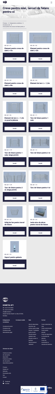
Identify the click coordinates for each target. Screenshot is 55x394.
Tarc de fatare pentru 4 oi (40, 188)
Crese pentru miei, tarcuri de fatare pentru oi (14, 26)
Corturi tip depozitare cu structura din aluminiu (46, 336)
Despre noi (5, 369)
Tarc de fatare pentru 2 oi (40, 153)
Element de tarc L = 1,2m (40, 83)
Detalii (14, 59)
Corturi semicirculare (46, 328)
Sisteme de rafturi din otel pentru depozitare (7, 355)
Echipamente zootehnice (16, 23)
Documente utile (7, 373)
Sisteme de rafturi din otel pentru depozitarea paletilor (8, 361)
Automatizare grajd (7, 332)
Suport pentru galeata (13, 257)
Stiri (4, 375)
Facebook (7, 381)
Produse (5, 23)
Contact (5, 377)
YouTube (7, 383)
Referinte (5, 371)
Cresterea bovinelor (8, 326)
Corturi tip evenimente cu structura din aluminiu (46, 342)
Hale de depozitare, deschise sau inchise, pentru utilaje (34, 326)
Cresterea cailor (7, 330)
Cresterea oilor (6, 25)
